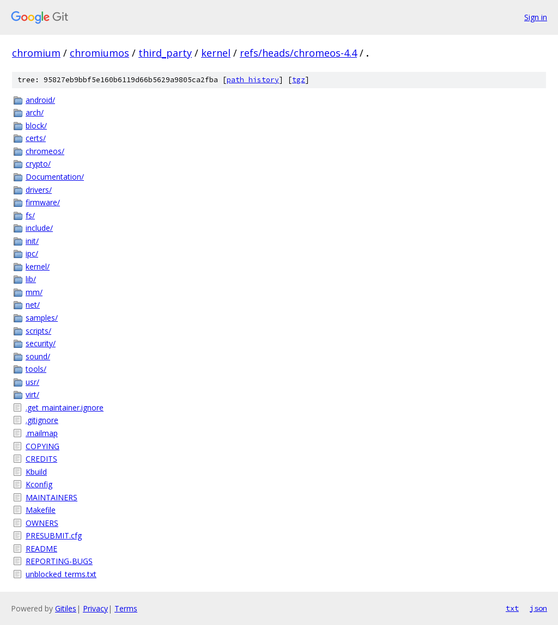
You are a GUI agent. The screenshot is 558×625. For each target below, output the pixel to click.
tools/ (36, 369)
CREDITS (41, 459)
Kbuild (36, 472)
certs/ (36, 138)
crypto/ (38, 163)
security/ (41, 343)
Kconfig (39, 484)
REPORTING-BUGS (59, 561)
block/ (36, 125)
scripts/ (38, 331)
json (538, 608)
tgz (298, 79)
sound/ (38, 356)
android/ (40, 100)
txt (512, 608)
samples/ (42, 317)
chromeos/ (45, 151)
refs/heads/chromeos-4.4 (298, 52)
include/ (39, 228)
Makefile (41, 510)
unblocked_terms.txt (61, 574)
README (41, 548)
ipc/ (32, 253)
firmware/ (43, 202)
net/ (33, 304)
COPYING (42, 446)
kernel (216, 52)
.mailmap (42, 433)
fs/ (30, 215)
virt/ (32, 394)
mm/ (34, 292)
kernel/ (38, 266)
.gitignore (42, 420)
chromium (36, 52)
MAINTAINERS (51, 497)
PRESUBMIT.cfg (54, 535)
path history (253, 79)
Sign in (535, 17)
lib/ (31, 279)
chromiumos (99, 52)
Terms (125, 608)
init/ (32, 241)
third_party (165, 52)
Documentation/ (55, 176)
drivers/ (39, 190)
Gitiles (65, 608)
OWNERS (42, 523)
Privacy (95, 608)
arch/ (35, 112)
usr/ (32, 382)
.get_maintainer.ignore (65, 407)
